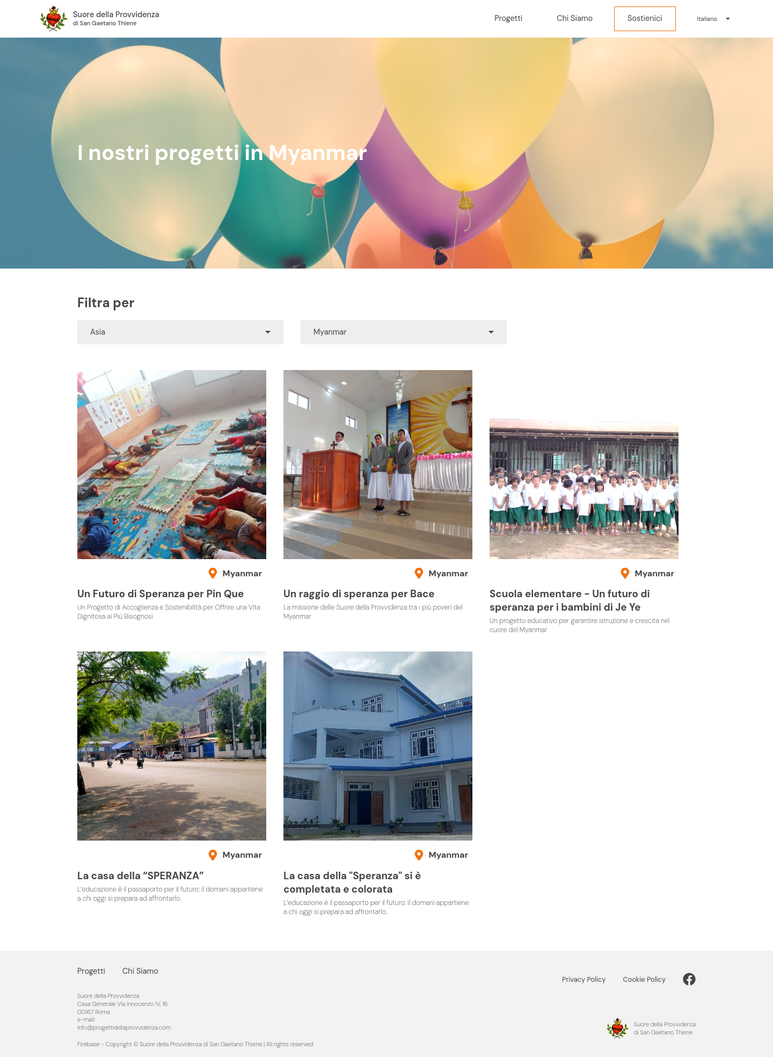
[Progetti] (508, 19)
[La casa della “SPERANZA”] (171, 777)
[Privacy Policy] (592, 979)
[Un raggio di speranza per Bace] (377, 495)
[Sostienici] (645, 19)
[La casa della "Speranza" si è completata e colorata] (377, 784)
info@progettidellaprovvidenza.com (124, 1027)
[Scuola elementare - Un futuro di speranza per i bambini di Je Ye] (584, 502)
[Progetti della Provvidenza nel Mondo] (99, 18)
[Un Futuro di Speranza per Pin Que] (171, 495)
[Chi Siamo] (574, 19)
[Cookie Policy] (653, 979)
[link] (689, 979)
